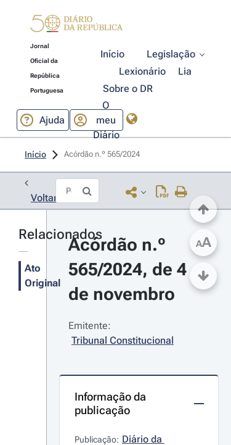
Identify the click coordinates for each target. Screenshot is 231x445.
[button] (76, 25)
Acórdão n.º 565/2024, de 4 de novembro (129, 269)
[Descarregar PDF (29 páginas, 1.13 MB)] (162, 192)
